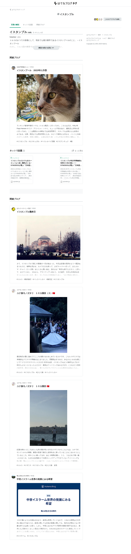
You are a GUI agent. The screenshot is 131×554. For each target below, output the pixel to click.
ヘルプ (104, 38)
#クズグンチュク (62, 141)
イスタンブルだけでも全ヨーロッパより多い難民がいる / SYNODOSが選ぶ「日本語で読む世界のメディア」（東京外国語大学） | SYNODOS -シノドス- (21, 163)
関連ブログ (40, 25)
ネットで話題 (28, 25)
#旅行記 (49, 279)
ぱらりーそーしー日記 (24, 208)
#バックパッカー (39, 279)
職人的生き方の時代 (23, 476)
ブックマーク (15, 158)
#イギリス (27, 465)
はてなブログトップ (93, 40)
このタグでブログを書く (112, 19)
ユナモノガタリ (22, 290)
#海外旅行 (27, 279)
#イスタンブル (22, 141)
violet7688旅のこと (23, 67)
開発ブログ (111, 38)
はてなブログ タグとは (94, 38)
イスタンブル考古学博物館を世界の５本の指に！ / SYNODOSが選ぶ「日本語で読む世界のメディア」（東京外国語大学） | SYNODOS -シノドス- (71, 163)
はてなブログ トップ (17, 9)
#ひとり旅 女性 (51, 465)
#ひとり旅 (39, 372)
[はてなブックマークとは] (24, 151)
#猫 (71, 141)
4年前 (30, 290)
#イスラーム (21, 536)
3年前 (32, 67)
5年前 (32, 476)
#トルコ (20, 279)
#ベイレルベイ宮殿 (48, 141)
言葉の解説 (15, 25)
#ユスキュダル (34, 141)
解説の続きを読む (46, 48)
